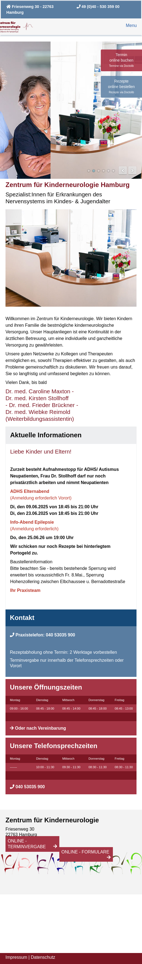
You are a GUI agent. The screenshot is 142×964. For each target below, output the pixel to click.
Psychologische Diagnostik (103, 170)
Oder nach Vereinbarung (40, 728)
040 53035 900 (60, 635)
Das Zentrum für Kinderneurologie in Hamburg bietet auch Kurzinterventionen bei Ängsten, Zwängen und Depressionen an (113, 170)
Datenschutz (43, 957)
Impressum (16, 957)
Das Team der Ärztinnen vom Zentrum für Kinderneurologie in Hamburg (88, 170)
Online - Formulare (85, 852)
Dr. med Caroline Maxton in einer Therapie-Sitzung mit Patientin (98, 170)
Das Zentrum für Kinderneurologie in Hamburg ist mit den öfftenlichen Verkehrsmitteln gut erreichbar (93, 170)
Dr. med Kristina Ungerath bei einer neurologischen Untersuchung (108, 170)
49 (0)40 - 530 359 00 (98, 6)
